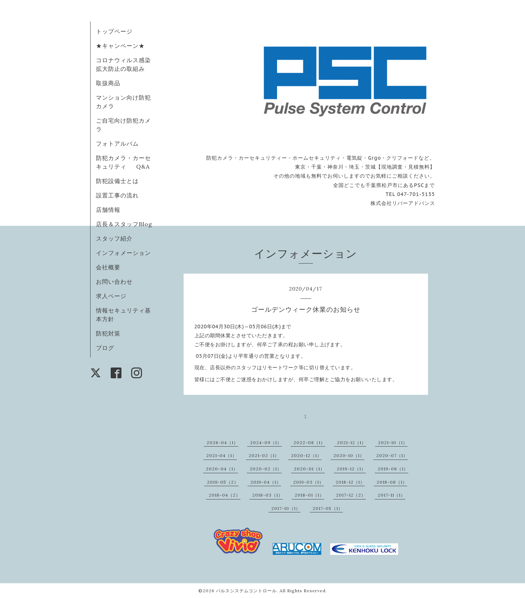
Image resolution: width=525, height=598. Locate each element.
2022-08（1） (309, 442)
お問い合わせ (114, 281)
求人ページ (111, 296)
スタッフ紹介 (114, 238)
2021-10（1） (392, 442)
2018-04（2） (224, 495)
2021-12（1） (351, 442)
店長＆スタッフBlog (124, 224)
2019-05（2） (223, 482)
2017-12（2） (351, 495)
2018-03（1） (267, 495)
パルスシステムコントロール (246, 590)
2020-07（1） (392, 455)
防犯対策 (108, 333)
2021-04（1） (221, 455)
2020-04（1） (222, 468)
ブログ (105, 347)
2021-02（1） (264, 455)
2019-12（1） (351, 468)
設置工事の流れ (117, 195)
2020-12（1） (306, 455)
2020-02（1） (266, 468)
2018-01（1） (309, 495)
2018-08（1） (392, 482)
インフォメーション (123, 252)
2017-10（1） (285, 508)
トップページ (114, 31)
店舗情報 (108, 209)
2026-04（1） (222, 442)
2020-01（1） (309, 468)
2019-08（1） (393, 468)
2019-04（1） (265, 482)
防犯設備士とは (117, 180)
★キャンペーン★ (120, 45)
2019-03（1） (308, 482)
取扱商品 (108, 83)
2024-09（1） (266, 442)
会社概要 (108, 267)
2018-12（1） (350, 482)
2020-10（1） (348, 455)
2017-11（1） (391, 495)
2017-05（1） (328, 508)
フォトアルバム (117, 143)
